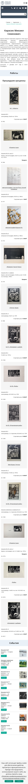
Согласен (9, 781)
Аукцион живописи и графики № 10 (10, 509)
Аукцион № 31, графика (7, 272)
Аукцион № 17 (5, 313)
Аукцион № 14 (5, 588)
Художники (16, 22)
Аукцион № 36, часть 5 (7, 153)
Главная (8, 22)
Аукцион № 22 (5, 194)
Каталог (4, 656)
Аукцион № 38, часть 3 (7, 549)
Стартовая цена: (18, 119)
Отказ (19, 781)
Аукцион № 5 (4, 114)
